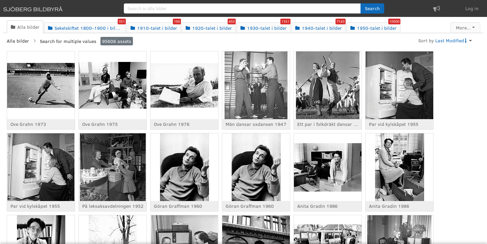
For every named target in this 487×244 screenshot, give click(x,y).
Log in (472, 8)
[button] (372, 8)
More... (463, 27)
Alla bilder (18, 41)
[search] (242, 8)
